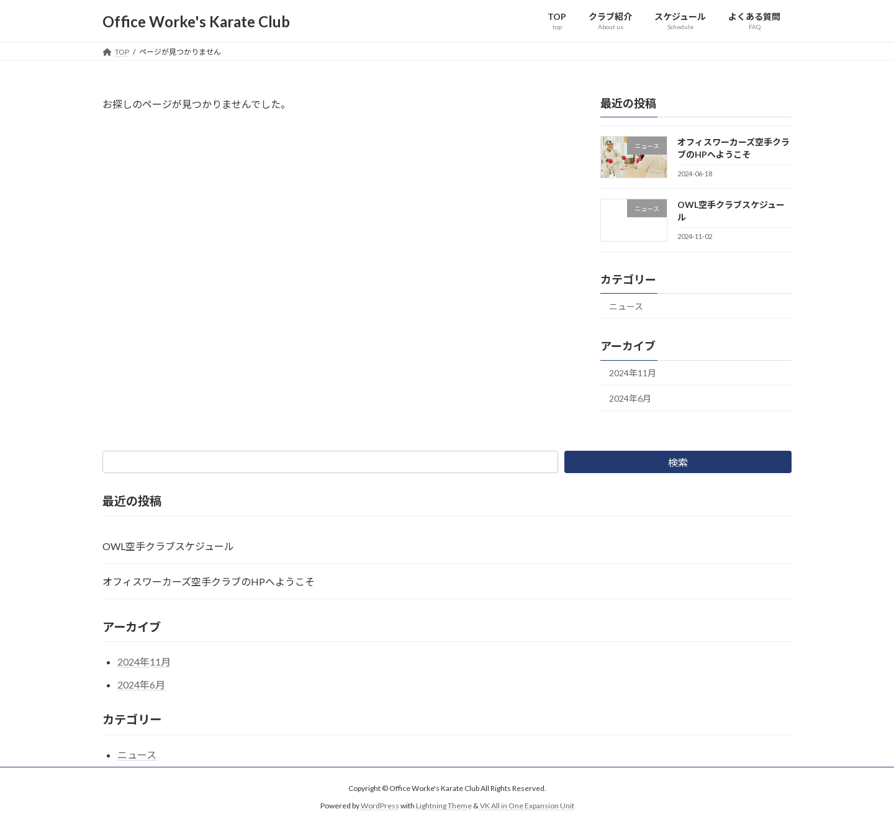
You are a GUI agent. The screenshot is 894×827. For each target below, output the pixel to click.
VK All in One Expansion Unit (527, 805)
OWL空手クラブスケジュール (168, 546)
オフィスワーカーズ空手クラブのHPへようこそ (208, 581)
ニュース (626, 306)
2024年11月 (632, 373)
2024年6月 (630, 398)
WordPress (380, 805)
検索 (678, 462)
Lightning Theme (444, 805)
